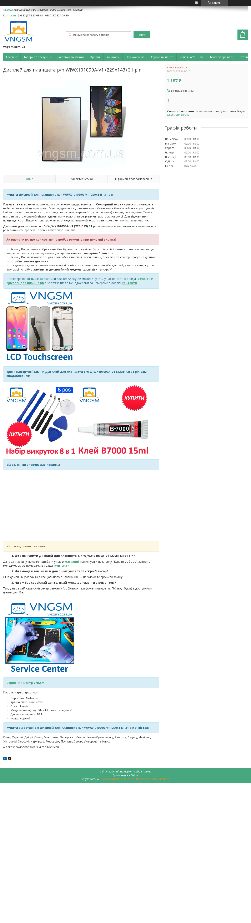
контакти (62, 565)
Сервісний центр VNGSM (25, 683)
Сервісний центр (162, 57)
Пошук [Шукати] (142, 34)
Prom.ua (146, 771)
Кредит (95, 57)
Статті (244, 57)
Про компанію (135, 57)
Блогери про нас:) (221, 57)
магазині (72, 561)
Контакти (113, 57)
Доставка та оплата (70, 57)
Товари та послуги (36, 57)
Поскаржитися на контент (117, 779)
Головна (11, 57)
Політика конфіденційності (152, 779)
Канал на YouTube (192, 57)
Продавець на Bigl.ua (126, 775)
